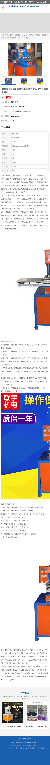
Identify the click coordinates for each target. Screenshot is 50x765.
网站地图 (41, 748)
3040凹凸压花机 (28, 35)
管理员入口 (33, 748)
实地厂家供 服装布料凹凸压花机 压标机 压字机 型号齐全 (22, 726)
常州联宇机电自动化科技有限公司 (21, 745)
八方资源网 (18, 748)
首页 (11, 35)
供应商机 (17, 35)
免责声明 (26, 748)
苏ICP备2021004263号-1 (32, 742)
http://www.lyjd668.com (9, 680)
